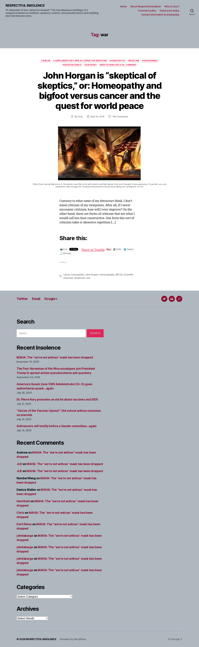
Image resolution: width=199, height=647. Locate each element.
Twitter (22, 299)
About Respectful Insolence (145, 6)
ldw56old (23, 501)
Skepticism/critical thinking (118, 65)
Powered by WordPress (73, 639)
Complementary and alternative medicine (80, 60)
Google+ (50, 299)
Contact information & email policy (160, 14)
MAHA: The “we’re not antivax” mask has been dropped (55, 357)
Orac (80, 116)
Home (123, 6)
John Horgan (91, 274)
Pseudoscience (72, 65)
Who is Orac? (171, 6)
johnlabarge (25, 535)
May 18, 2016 (97, 116)
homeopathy (77, 274)
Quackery (90, 65)
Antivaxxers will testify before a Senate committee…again (56, 426)
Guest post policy (169, 10)
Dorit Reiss (24, 524)
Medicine (133, 60)
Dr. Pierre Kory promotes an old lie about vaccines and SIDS (57, 399)
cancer (66, 274)
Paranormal (150, 60)
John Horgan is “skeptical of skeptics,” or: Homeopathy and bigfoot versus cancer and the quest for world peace (99, 90)
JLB (19, 464)
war (88, 278)
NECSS (119, 274)
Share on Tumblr (93, 249)
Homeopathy (118, 60)
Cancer (45, 60)
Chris (20, 512)
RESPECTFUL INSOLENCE (25, 5)
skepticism (79, 278)
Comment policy (147, 10)
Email (36, 299)
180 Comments (120, 116)
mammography (106, 274)
